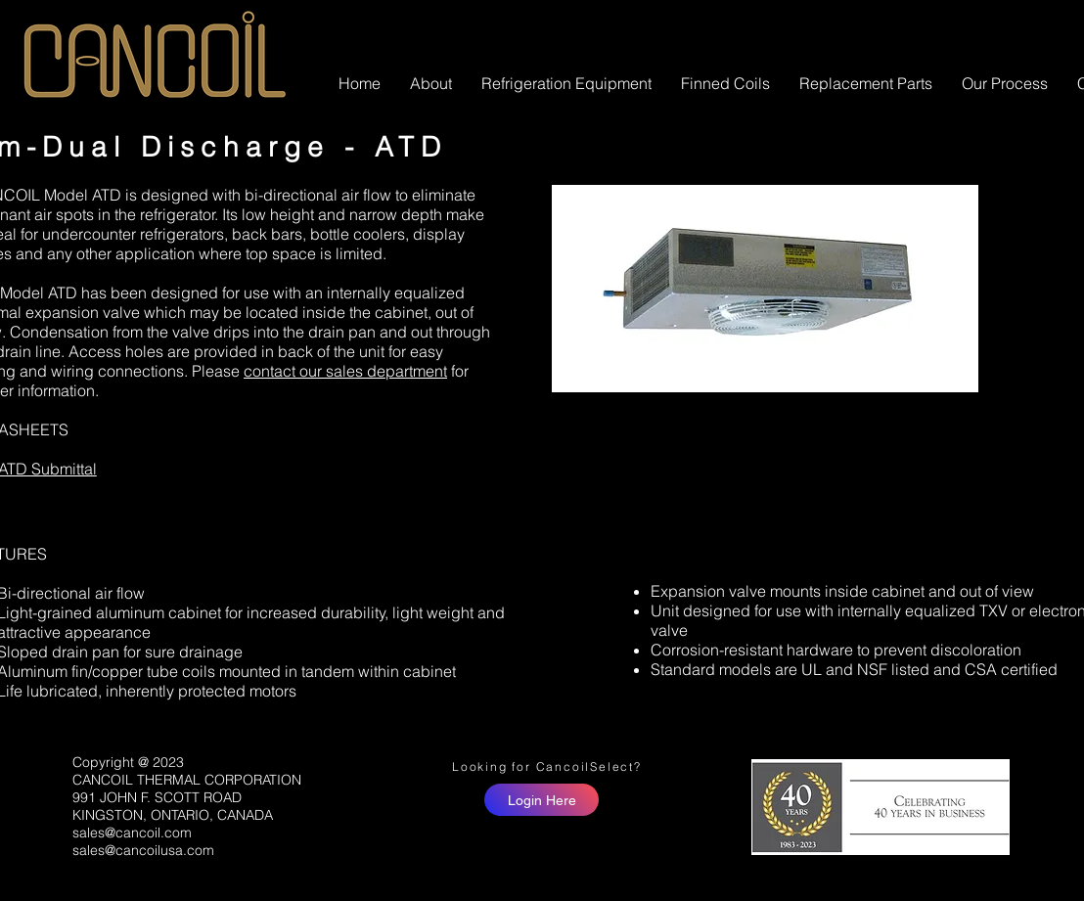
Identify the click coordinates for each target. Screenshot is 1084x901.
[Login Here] (541, 800)
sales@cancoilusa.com (143, 850)
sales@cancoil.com (132, 832)
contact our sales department (345, 371)
